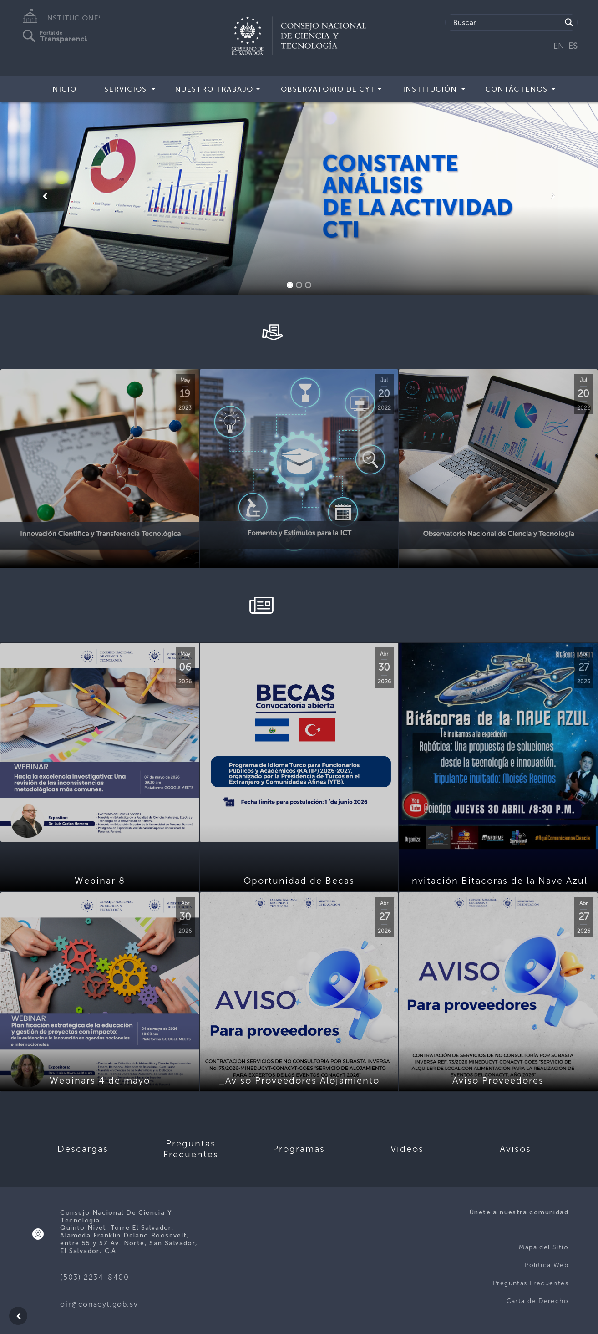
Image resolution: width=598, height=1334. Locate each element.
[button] (45, 196)
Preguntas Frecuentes (530, 1283)
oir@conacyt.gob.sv (99, 1304)
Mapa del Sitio (543, 1247)
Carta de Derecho (537, 1301)
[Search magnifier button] (569, 22)
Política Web (546, 1265)
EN (558, 46)
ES (573, 46)
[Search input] (506, 22)
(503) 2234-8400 (94, 1277)
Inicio (63, 89)
